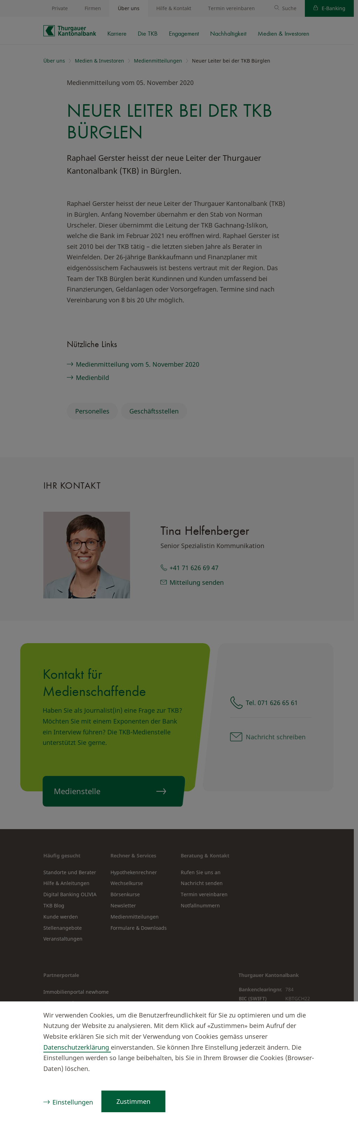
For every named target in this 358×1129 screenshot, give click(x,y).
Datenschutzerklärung (77, 1047)
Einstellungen (72, 1102)
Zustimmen (133, 1101)
